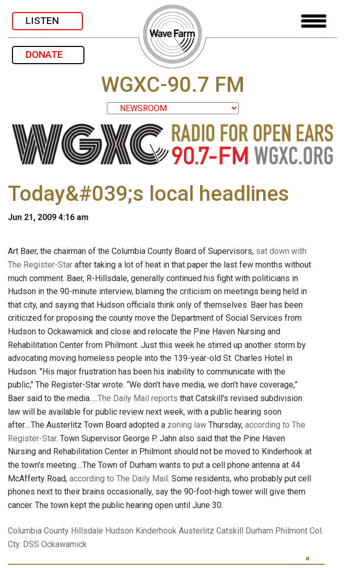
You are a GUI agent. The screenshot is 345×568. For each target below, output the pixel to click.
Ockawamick (64, 544)
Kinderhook (156, 531)
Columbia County (38, 531)
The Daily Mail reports (137, 398)
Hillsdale (87, 531)
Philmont (291, 531)
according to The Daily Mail (118, 479)
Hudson (119, 531)
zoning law (186, 425)
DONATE (48, 55)
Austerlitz (196, 531)
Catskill (229, 531)
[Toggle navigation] (313, 21)
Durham (259, 531)
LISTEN (47, 21)
